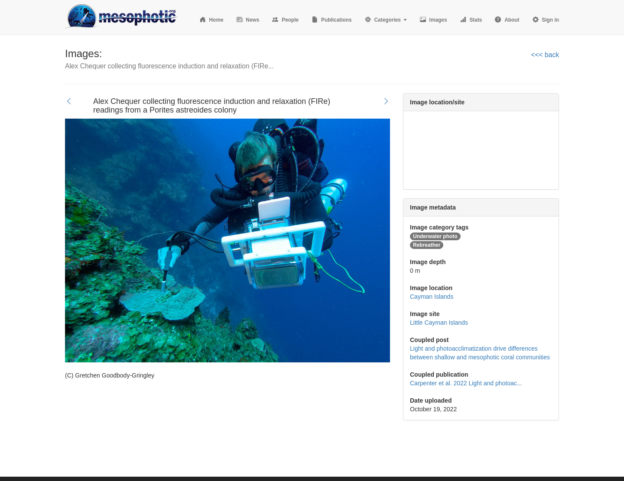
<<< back (545, 54)
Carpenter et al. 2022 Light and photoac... (466, 383)
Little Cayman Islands (439, 322)
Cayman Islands (431, 296)
